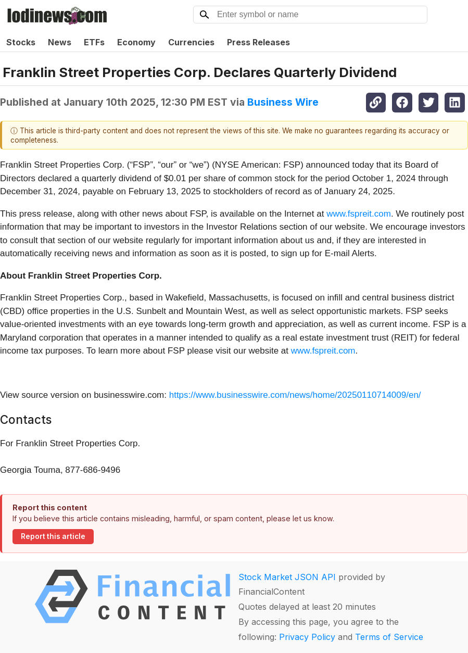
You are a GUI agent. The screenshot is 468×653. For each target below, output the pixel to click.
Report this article (53, 536)
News (59, 42)
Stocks (20, 42)
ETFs (94, 42)
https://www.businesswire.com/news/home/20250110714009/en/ (295, 395)
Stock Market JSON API (287, 577)
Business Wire (283, 102)
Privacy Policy (307, 637)
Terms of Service (389, 637)
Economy (136, 42)
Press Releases (258, 42)
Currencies (191, 42)
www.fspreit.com (358, 214)
